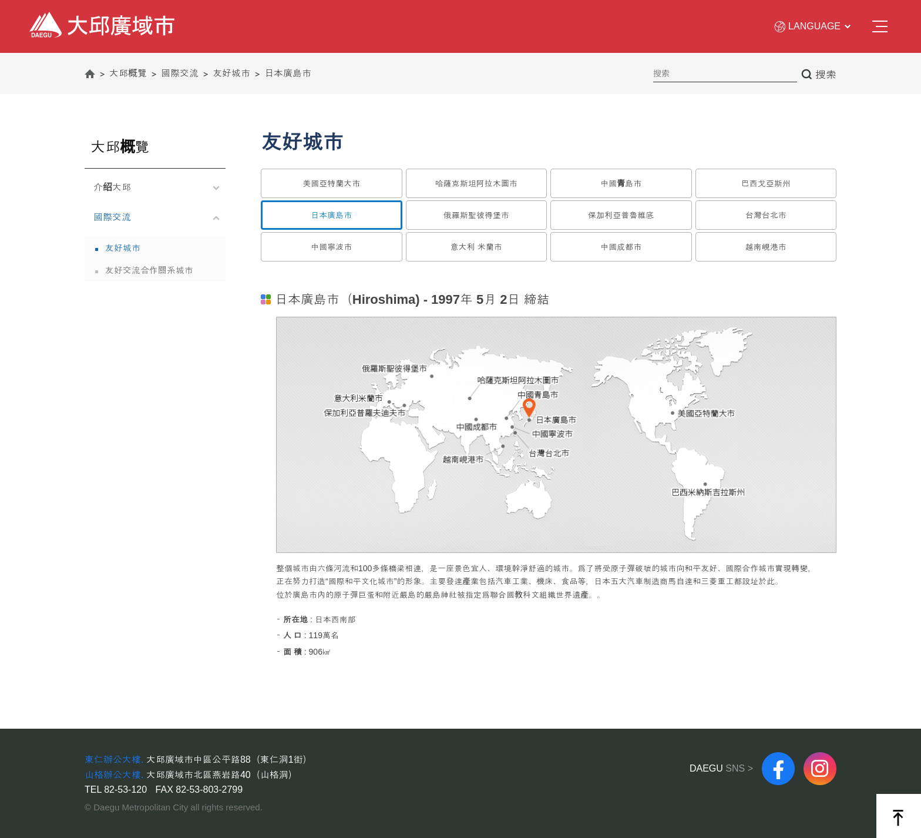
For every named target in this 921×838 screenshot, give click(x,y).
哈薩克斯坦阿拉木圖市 (476, 183)
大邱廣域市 (49, 18)
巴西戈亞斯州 (766, 183)
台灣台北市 (765, 215)
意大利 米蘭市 (476, 247)
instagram (820, 757)
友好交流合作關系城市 (149, 270)
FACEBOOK (778, 757)
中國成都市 (620, 247)
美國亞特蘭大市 (331, 183)
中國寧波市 (331, 247)
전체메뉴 (880, 27)
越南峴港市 (765, 247)
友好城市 (122, 248)
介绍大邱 (152, 189)
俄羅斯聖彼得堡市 (476, 215)
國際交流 (152, 219)
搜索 (825, 75)
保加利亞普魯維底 (621, 215)
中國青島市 (620, 183)
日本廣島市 (331, 215)
